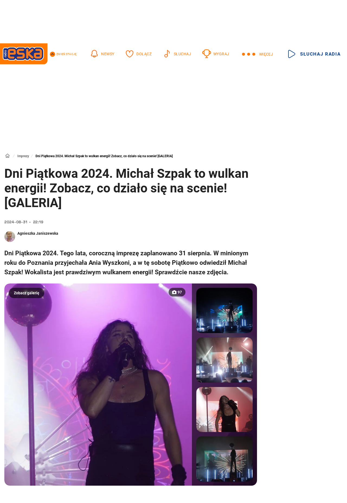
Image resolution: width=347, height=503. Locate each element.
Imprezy (23, 156)
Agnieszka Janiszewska (37, 233)
